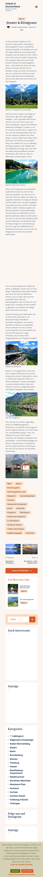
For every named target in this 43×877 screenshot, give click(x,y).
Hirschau (10, 500)
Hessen (13, 766)
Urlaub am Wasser (14, 525)
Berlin (13, 751)
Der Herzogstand (26, 600)
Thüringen (15, 803)
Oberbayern (24, 512)
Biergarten (11, 496)
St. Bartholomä (13, 520)
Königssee (11, 512)
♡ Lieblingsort (17, 736)
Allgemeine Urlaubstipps (21, 740)
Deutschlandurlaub (27, 496)
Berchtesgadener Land (16, 492)
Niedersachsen (17, 777)
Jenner (9, 508)
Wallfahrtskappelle (14, 533)
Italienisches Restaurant (16, 504)
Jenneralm (20, 508)
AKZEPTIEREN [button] (27, 871)
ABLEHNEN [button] (15, 871)
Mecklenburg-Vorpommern (16, 771)
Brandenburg (16, 755)
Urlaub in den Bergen (15, 529)
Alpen (9, 483)
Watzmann (30, 533)
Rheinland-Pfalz (18, 784)
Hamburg (14, 762)
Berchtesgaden (13, 487)
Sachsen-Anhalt (17, 796)
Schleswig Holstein (19, 799)
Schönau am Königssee (16, 516)
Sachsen (14, 792)
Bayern (21, 19)
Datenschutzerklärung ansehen (21, 874)
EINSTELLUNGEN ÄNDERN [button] (21, 864)
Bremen (14, 759)
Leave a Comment (20, 571)
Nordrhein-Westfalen (20, 780)
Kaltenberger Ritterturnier (25, 587)
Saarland (14, 788)
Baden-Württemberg (20, 743)
